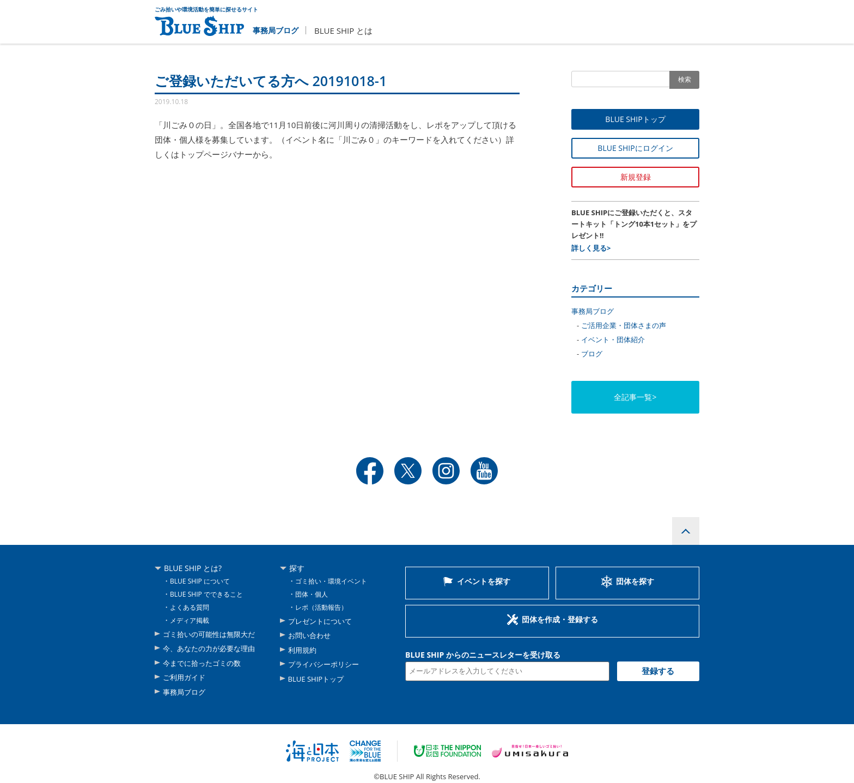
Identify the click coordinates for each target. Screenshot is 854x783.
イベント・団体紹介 (613, 339)
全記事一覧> (635, 397)
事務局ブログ (277, 30)
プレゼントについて (322, 622)
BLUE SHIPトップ (635, 119)
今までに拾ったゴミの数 (205, 663)
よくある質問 (191, 609)
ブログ (591, 354)
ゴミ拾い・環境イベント (334, 583)
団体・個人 (313, 596)
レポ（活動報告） (323, 609)
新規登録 (635, 177)
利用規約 (303, 650)
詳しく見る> (591, 248)
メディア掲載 (191, 622)
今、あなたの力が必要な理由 (212, 649)
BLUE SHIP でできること (209, 596)
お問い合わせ (311, 636)
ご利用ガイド (186, 676)
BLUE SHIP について (202, 583)
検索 (684, 79)
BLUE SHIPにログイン (635, 148)
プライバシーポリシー (326, 663)
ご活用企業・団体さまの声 (623, 325)
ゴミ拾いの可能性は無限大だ (212, 635)
